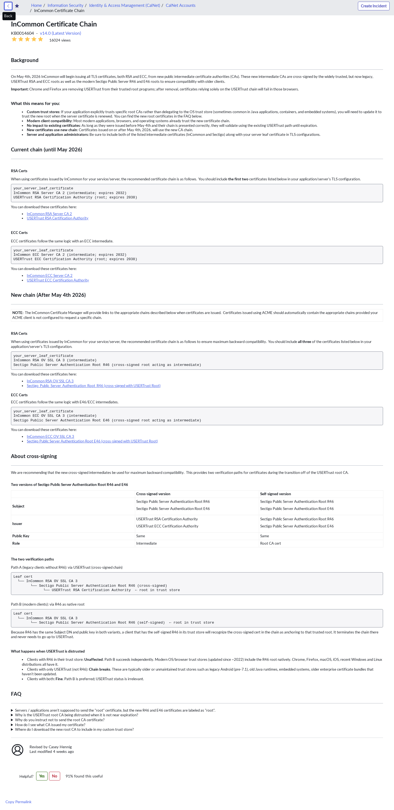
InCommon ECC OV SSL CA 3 (50, 437)
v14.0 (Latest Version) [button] (60, 33)
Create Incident (374, 6)
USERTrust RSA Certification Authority (57, 218)
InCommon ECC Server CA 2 (50, 276)
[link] (8, 6)
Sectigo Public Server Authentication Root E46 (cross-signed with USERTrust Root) (92, 441)
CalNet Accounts (180, 5)
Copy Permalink (18, 802)
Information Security (65, 5)
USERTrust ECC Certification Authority (58, 280)
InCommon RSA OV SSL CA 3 (50, 381)
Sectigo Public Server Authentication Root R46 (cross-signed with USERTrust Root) (94, 386)
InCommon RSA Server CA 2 (49, 214)
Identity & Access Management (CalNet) (124, 5)
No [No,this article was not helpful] (54, 776)
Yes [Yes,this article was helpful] (42, 776)
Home (36, 5)
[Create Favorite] (17, 6)
